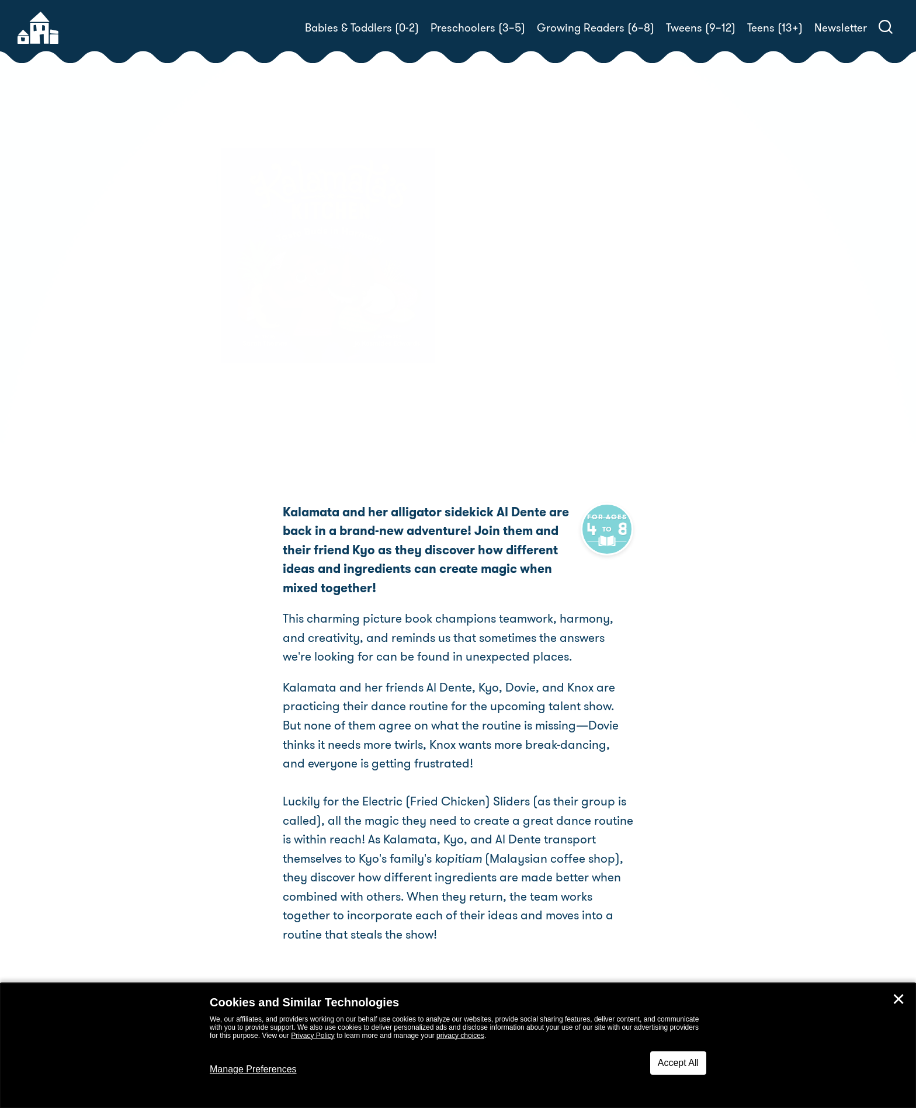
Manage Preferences (253, 1069)
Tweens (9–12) (700, 28)
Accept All (678, 1063)
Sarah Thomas (544, 317)
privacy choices (460, 1035)
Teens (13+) (775, 28)
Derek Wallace (679, 331)
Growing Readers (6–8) (595, 28)
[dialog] (458, 1045)
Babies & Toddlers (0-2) (362, 28)
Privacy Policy (313, 1035)
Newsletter (840, 28)
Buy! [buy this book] (495, 372)
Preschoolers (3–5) (478, 28)
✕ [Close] (898, 999)
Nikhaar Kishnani (513, 331)
